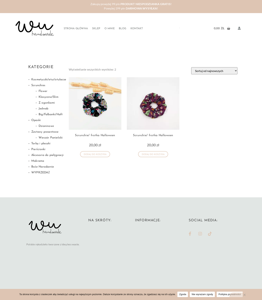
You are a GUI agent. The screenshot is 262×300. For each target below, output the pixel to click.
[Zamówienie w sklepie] (214, 73)
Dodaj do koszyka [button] (95, 157)
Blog (122, 28)
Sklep (96, 28)
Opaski (36, 120)
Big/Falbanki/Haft (51, 114)
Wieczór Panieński (51, 137)
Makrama (37, 161)
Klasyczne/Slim (48, 97)
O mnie (109, 28)
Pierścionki (38, 149)
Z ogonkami (47, 102)
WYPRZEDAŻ (40, 172)
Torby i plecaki (40, 143)
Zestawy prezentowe (45, 131)
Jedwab (43, 108)
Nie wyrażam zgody (202, 294)
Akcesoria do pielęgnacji (47, 155)
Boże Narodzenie (42, 166)
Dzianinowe (46, 126)
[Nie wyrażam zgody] (244, 296)
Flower (43, 91)
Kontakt (136, 28)
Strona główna (76, 28)
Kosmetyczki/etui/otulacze (48, 79)
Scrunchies (38, 85)
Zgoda (182, 294)
